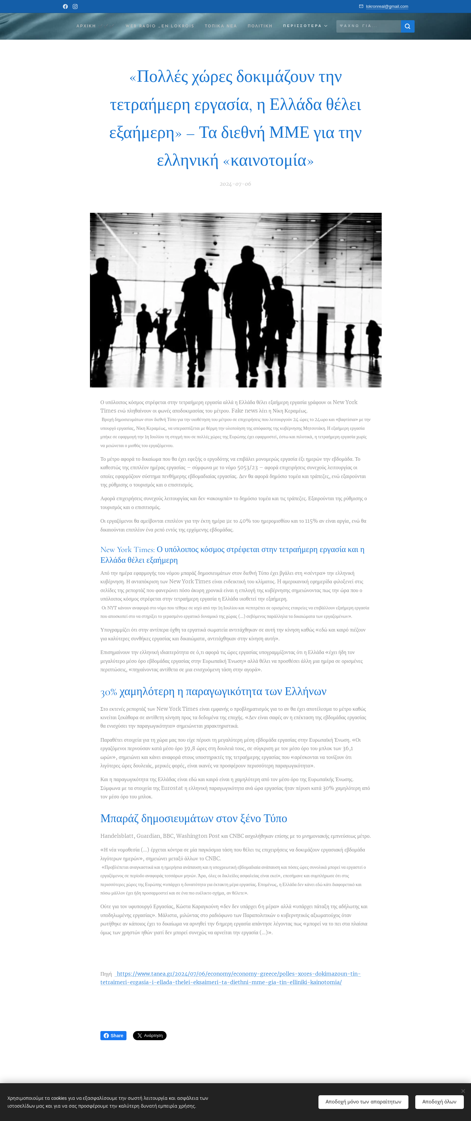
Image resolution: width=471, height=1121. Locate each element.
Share (114, 1035)
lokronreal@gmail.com (387, 6)
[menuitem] (116, 26)
